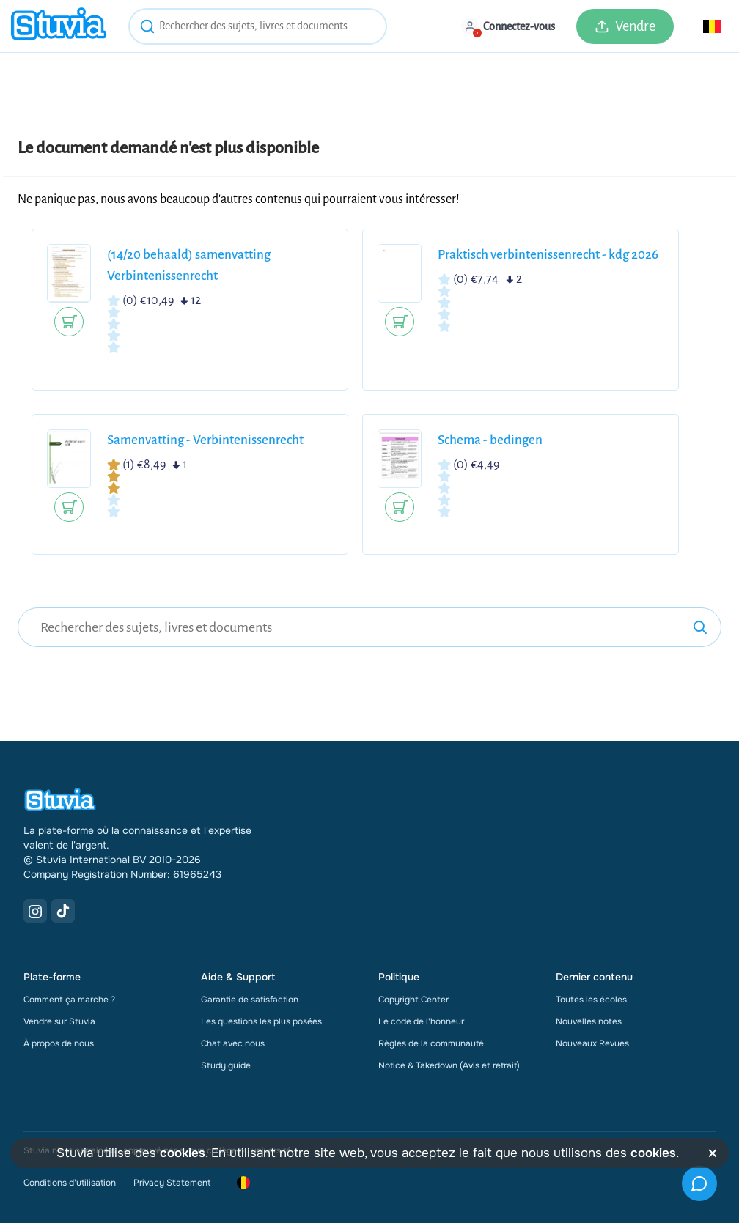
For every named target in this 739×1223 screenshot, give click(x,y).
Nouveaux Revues (592, 1043)
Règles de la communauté (431, 1043)
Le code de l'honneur (421, 1021)
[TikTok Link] (63, 911)
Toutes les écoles (591, 999)
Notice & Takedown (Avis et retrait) (449, 1065)
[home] (58, 26)
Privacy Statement (171, 1183)
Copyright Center (413, 999)
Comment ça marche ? (69, 999)
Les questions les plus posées (261, 1021)
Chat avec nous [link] (233, 1043)
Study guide (226, 1065)
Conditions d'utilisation (69, 1183)
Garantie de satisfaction (249, 999)
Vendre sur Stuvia (59, 1021)
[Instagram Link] (35, 911)
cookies (182, 1153)
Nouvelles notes (589, 1021)
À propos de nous (58, 1043)
